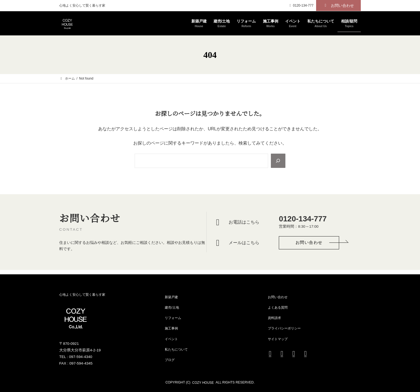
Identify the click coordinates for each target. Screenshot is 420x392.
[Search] (277, 161)
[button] (338, 5)
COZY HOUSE (203, 383)
